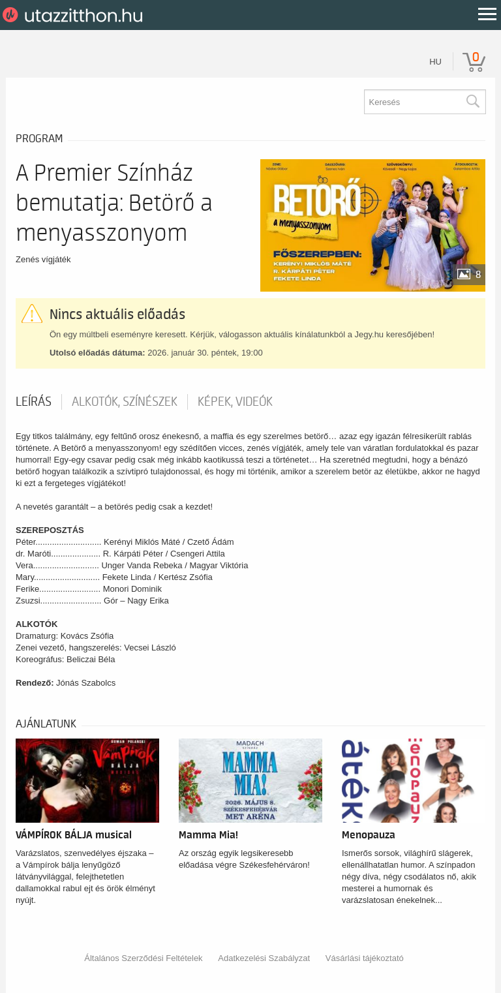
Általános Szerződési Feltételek (143, 958)
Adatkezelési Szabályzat (264, 958)
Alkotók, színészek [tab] (124, 402)
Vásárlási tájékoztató (365, 958)
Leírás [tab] (34, 402)
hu (435, 62)
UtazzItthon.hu (74, 15)
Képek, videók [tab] (235, 402)
